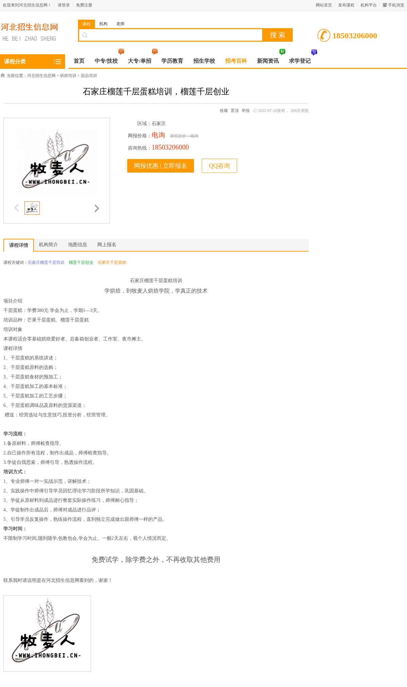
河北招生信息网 (41, 75)
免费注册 (84, 5)
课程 (86, 24)
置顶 (235, 110)
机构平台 (369, 5)
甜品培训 (89, 75)
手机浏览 (396, 5)
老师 (120, 23)
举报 (245, 110)
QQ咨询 (219, 165)
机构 (103, 23)
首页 (79, 61)
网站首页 (324, 5)
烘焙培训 (68, 75)
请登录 (64, 5)
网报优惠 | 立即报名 (160, 165)
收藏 (224, 110)
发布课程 (346, 5)
